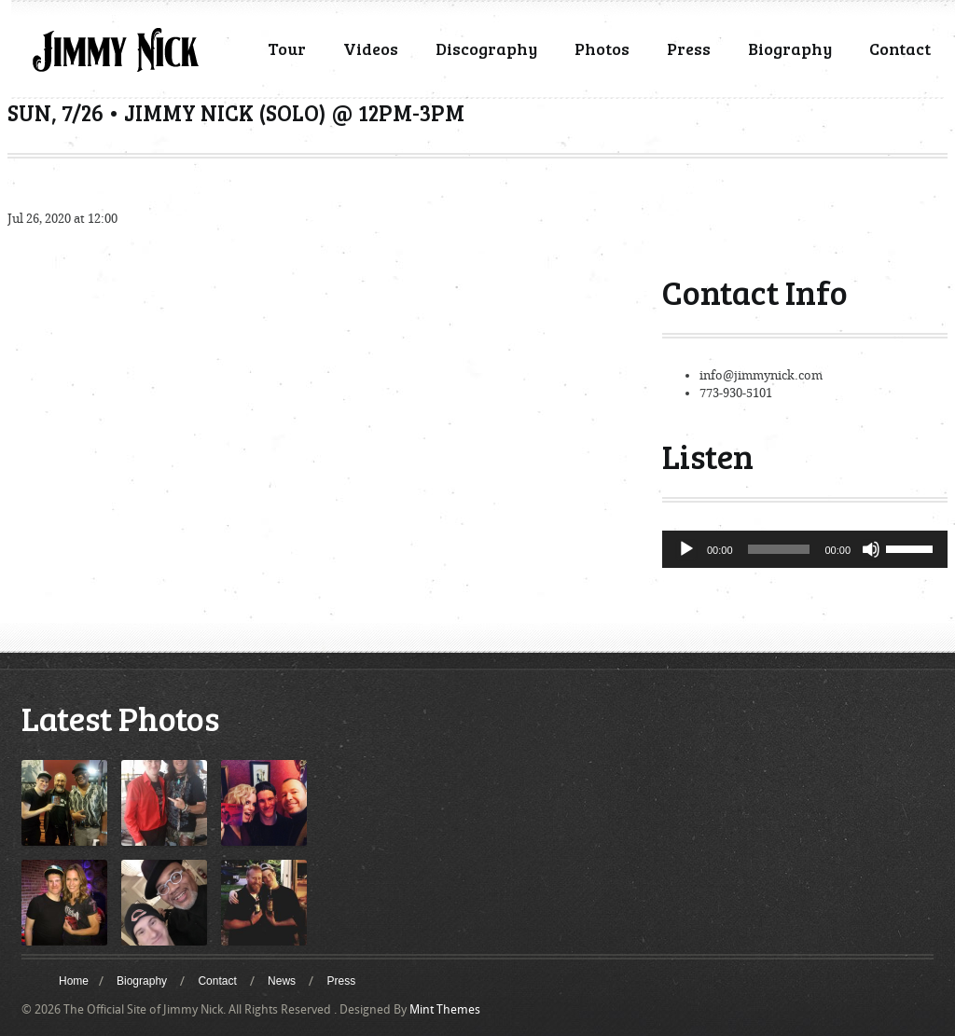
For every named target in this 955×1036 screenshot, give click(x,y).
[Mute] (871, 549)
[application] (805, 549)
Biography (790, 48)
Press (689, 48)
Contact (900, 48)
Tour (287, 48)
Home (74, 981)
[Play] (686, 549)
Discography (486, 48)
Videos (370, 48)
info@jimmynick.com (761, 375)
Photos (602, 48)
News (282, 981)
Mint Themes (444, 1009)
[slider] (779, 549)
